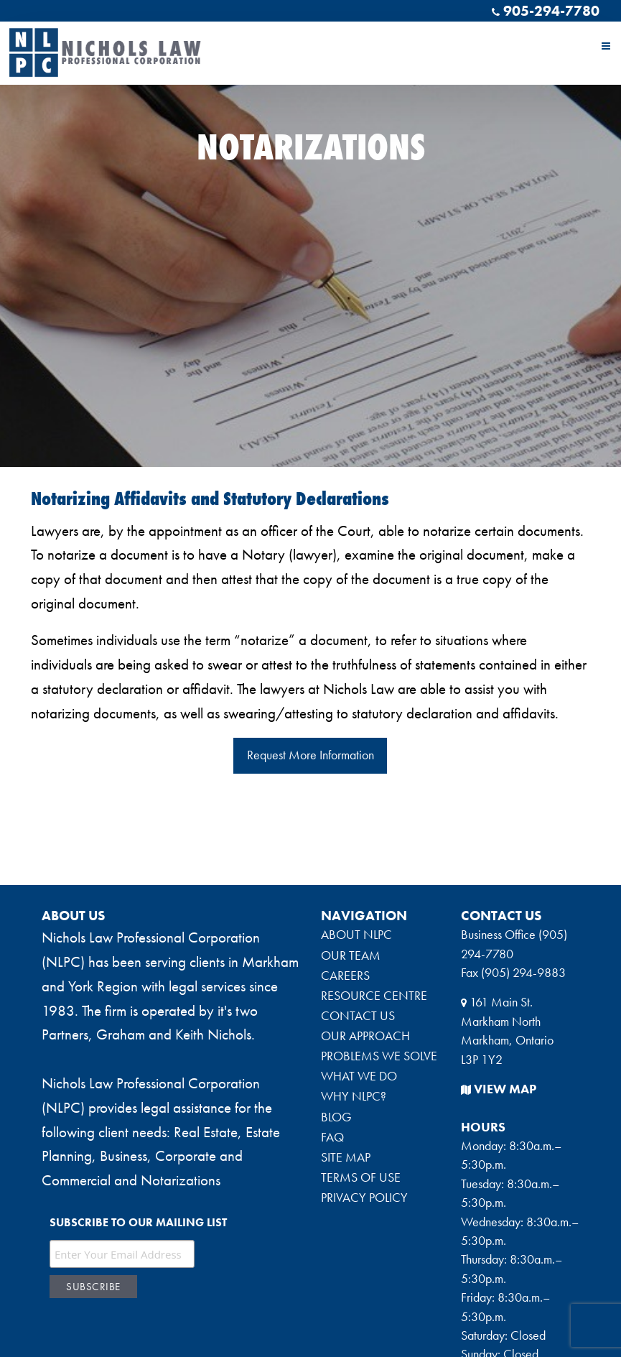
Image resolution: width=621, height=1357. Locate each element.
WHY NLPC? (353, 1096)
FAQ (332, 1137)
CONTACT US (358, 1016)
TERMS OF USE (361, 1177)
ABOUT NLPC (356, 935)
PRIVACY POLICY (364, 1197)
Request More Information (310, 755)
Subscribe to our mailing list (138, 1222)
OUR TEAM (350, 955)
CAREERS (345, 975)
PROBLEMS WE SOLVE (379, 1056)
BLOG (336, 1117)
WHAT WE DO (359, 1076)
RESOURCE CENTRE (374, 996)
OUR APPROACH (365, 1036)
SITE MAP (345, 1157)
